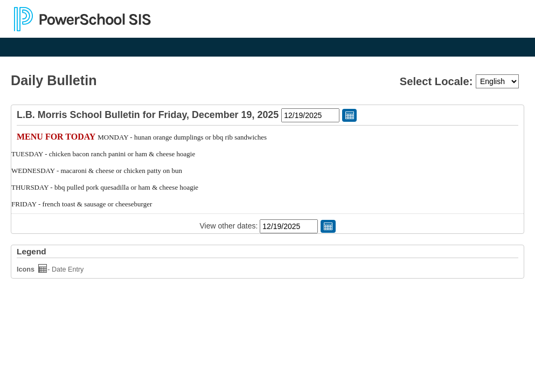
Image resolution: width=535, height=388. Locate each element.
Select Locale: (438, 81)
